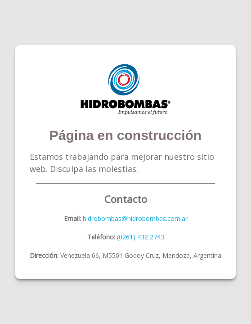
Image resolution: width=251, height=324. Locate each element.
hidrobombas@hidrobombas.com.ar (134, 218)
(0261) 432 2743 (140, 237)
